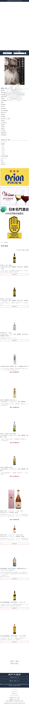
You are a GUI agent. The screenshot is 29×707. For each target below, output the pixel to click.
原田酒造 (3, 120)
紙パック (3, 152)
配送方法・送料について (15, 680)
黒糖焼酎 (3, 143)
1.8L (3, 145)
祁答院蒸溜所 (3, 134)
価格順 (23, 250)
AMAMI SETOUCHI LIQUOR (14, 0)
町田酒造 (5, 242)
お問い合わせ (14, 693)
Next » (17, 661)
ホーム (2, 242)
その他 (3, 154)
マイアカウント (7, 51)
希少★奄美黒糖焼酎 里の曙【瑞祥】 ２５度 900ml (13, 635)
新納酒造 (3, 124)
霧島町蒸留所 (3, 132)
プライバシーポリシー (14, 695)
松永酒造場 (3, 116)
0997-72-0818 (17, 685)
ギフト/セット (4, 141)
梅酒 (2, 160)
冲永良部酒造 (3, 122)
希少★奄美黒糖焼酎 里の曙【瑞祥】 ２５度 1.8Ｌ (13, 602)
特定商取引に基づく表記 (15, 697)
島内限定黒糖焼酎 (4, 156)
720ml (3, 150)
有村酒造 (3, 126)
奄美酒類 (3, 114)
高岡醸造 (3, 128)
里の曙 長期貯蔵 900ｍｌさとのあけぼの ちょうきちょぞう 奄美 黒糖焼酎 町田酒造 (14, 469)
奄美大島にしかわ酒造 (5, 118)
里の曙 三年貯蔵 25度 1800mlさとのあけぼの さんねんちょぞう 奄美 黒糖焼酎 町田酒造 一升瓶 (14, 435)
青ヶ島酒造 (3, 130)
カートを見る (15, 51)
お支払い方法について (14, 677)
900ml (3, 147)
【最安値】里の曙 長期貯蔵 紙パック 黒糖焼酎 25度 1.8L (14, 366)
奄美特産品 (3, 164)
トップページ (14, 689)
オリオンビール (4, 158)
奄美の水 (3, 162)
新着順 (27, 250)
